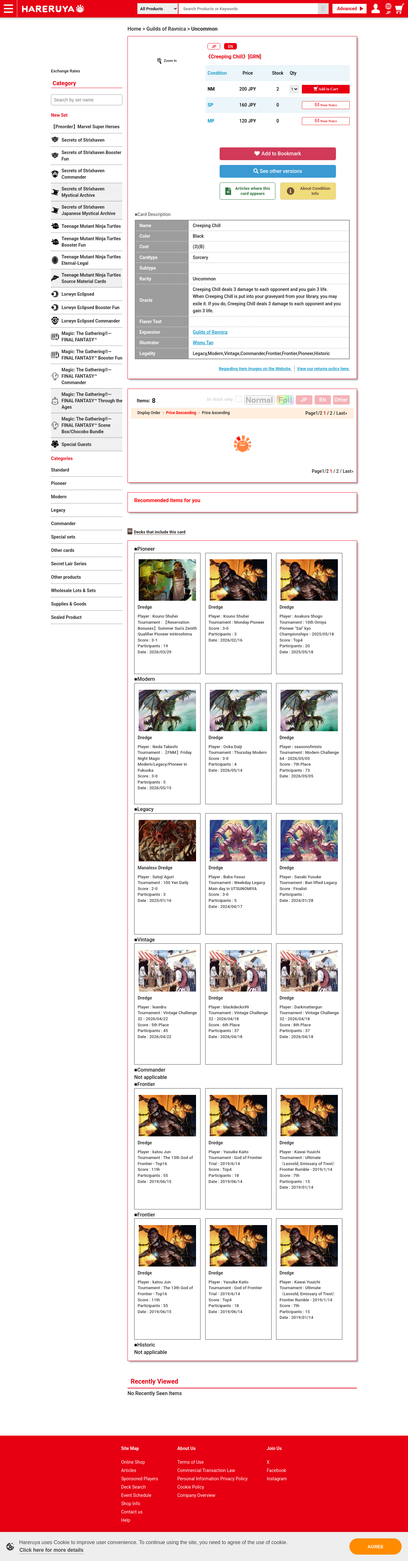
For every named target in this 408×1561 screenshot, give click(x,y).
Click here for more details (51, 1550)
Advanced (347, 8)
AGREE (375, 1546)
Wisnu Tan (203, 342)
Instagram (277, 1478)
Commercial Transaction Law (206, 1469)
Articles (128, 1469)
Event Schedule (136, 1494)
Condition (217, 73)
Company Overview (196, 1494)
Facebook (276, 1469)
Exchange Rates (65, 71)
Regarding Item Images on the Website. (255, 368)
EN (230, 46)
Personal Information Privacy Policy (212, 1478)
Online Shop (133, 1461)
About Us (186, 1447)
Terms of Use (190, 1461)
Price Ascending (215, 413)
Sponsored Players (139, 1478)
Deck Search (133, 1486)
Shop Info (130, 1502)
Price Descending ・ (184, 413)
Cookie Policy (190, 1486)
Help (125, 1519)
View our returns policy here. (323, 368)
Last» (341, 413)
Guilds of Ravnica (210, 332)
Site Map (130, 1447)
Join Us (274, 1447)
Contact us (131, 1511)
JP (214, 46)
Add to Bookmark (277, 154)
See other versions (277, 171)
